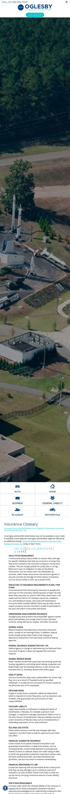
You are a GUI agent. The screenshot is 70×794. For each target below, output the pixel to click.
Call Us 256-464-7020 (15, 2)
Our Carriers (35, 15)
